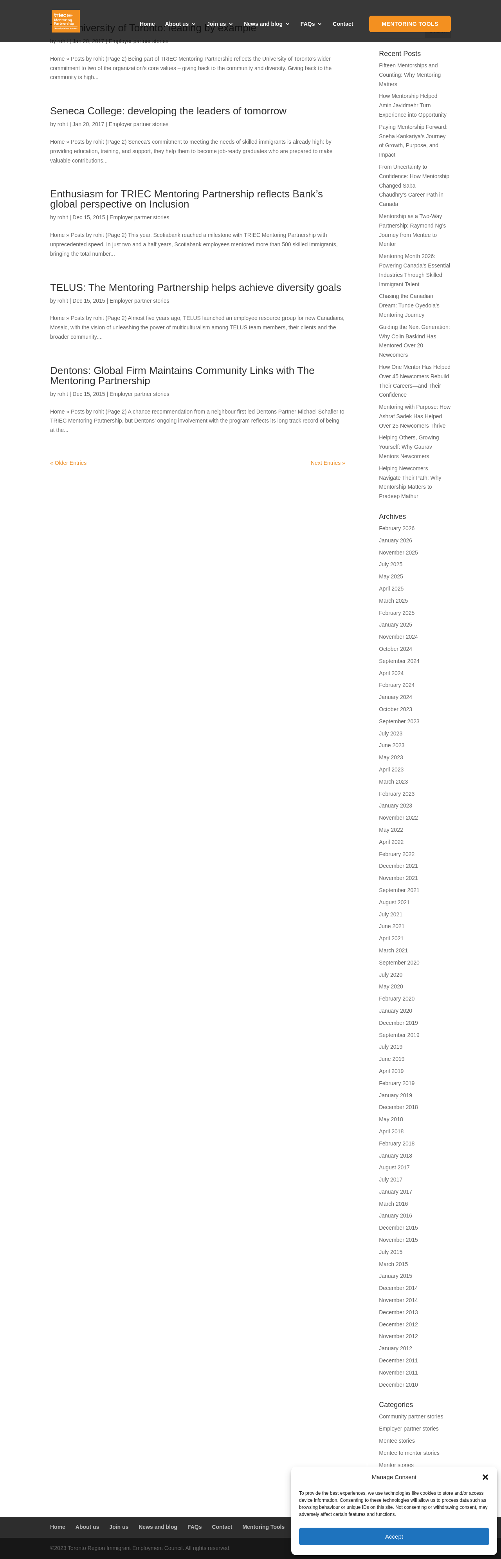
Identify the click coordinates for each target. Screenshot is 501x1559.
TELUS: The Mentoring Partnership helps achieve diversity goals (195, 287)
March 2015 (393, 1264)
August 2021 (394, 902)
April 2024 (391, 673)
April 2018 (391, 1131)
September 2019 (399, 1035)
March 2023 (393, 782)
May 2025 (391, 576)
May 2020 (391, 986)
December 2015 (398, 1228)
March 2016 (393, 1204)
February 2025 (396, 613)
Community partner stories (411, 1416)
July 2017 (390, 1179)
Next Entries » (328, 463)
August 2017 (394, 1167)
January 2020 (395, 1011)
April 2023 (391, 769)
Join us (216, 24)
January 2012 (395, 1348)
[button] (485, 1477)
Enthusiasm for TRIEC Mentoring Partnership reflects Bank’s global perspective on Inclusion (186, 199)
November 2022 (398, 818)
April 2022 (391, 842)
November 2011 (398, 1372)
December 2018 (398, 1107)
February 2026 (396, 528)
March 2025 (393, 601)
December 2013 (398, 1312)
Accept (394, 1536)
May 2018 (391, 1119)
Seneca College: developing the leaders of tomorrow (168, 111)
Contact (343, 24)
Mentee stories (397, 1441)
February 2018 (396, 1143)
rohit (63, 124)
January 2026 (395, 540)
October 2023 (395, 709)
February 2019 (396, 1083)
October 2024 (395, 649)
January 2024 (395, 697)
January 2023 (395, 805)
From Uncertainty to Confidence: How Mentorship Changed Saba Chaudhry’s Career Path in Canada (414, 185)
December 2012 (398, 1324)
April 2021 (391, 938)
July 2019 (390, 1047)
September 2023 (399, 721)
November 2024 (398, 637)
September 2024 (399, 661)
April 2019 (391, 1071)
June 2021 (391, 926)
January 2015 (395, 1276)
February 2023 (396, 794)
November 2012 (398, 1336)
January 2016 (395, 1215)
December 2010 (398, 1385)
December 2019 (398, 1023)
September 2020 (399, 962)
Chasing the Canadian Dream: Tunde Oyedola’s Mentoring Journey (409, 305)
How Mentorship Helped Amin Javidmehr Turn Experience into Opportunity (413, 105)
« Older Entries (68, 463)
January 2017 (395, 1192)
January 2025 (395, 624)
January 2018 (395, 1156)
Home (147, 24)
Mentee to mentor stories (409, 1453)
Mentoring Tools (410, 24)
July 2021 (390, 914)
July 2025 (390, 564)
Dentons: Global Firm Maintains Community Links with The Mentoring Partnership (182, 376)
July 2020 (390, 975)
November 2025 (398, 552)
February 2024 (396, 685)
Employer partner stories (139, 124)
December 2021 (398, 866)
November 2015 (398, 1240)
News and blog (263, 24)
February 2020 (396, 998)
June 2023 (391, 745)
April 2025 (391, 588)
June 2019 (391, 1059)
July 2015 (390, 1252)
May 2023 (391, 757)
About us (177, 24)
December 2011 (398, 1360)
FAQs (308, 24)
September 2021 (399, 890)
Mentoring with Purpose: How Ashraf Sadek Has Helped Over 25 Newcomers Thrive (415, 416)
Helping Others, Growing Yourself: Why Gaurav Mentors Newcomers (409, 446)
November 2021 (398, 878)
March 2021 (393, 950)
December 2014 (398, 1288)
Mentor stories (396, 1465)
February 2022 (396, 854)
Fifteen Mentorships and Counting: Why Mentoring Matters (410, 74)
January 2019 (395, 1095)
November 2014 (398, 1300)
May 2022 (391, 830)
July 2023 (390, 733)
